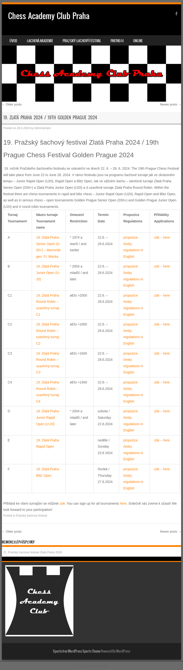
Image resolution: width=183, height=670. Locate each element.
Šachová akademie (40, 40)
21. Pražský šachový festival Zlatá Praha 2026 (32, 552)
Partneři (117, 40)
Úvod (13, 40)
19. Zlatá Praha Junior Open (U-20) (48, 272)
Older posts (12, 104)
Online (138, 40)
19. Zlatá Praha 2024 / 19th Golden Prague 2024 (50, 117)
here (123, 503)
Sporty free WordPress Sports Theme (76, 651)
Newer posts (170, 104)
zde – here (162, 237)
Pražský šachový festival (82, 40)
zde (62, 503)
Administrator (42, 128)
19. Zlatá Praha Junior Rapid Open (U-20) (47, 417)
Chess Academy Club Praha (48, 16)
